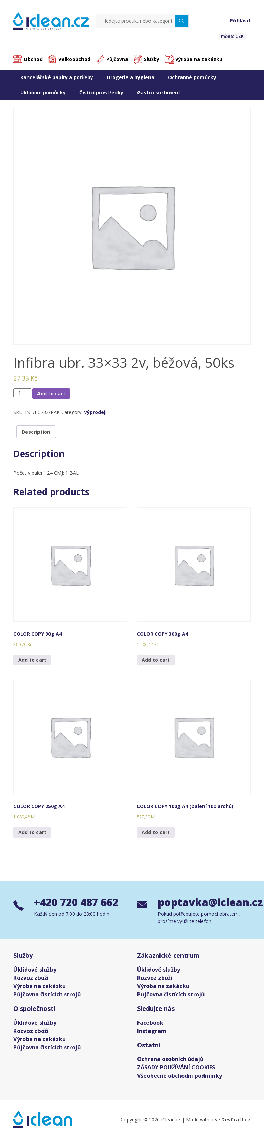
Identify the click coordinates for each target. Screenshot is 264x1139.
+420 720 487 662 (78, 902)
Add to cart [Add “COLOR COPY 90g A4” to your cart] (32, 659)
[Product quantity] (22, 392)
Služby (152, 59)
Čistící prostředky (101, 92)
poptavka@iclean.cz (204, 902)
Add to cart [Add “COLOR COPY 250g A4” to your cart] (32, 832)
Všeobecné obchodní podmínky (179, 1075)
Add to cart (51, 393)
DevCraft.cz (236, 1119)
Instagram (151, 1031)
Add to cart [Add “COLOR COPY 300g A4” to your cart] (156, 659)
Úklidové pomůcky (43, 92)
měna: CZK (232, 36)
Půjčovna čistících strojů (47, 994)
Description (36, 432)
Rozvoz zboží (31, 978)
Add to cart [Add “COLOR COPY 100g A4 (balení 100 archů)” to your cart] (156, 832)
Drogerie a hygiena (130, 77)
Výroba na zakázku (198, 59)
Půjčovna (117, 59)
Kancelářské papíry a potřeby (56, 77)
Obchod (33, 59)
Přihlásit (240, 20)
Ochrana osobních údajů (170, 1059)
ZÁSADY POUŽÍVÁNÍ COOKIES (176, 1067)
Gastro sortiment (158, 92)
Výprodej (95, 412)
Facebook (150, 1022)
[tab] (35, 432)
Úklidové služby (34, 969)
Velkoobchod (74, 59)
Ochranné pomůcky (192, 77)
